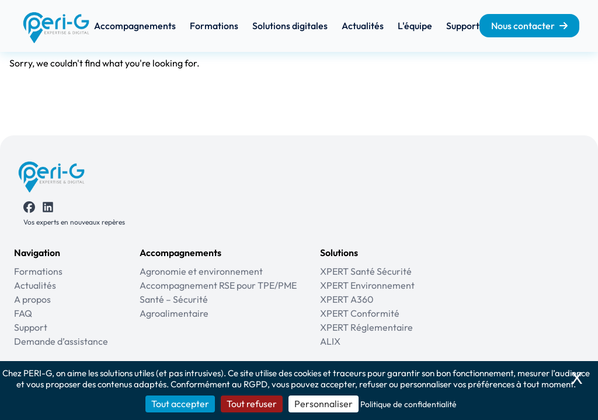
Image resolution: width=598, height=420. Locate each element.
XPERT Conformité (359, 313)
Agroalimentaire (174, 313)
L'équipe (415, 26)
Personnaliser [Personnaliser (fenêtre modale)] (323, 404)
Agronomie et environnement (201, 271)
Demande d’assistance (61, 341)
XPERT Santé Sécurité (366, 271)
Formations (214, 26)
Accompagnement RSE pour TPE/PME (218, 285)
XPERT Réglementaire (366, 327)
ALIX (330, 341)
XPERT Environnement (367, 285)
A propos (32, 299)
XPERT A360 (347, 299)
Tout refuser (252, 404)
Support (462, 26)
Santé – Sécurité (174, 299)
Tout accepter (180, 404)
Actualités (363, 26)
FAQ (23, 313)
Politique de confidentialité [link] (408, 404)
